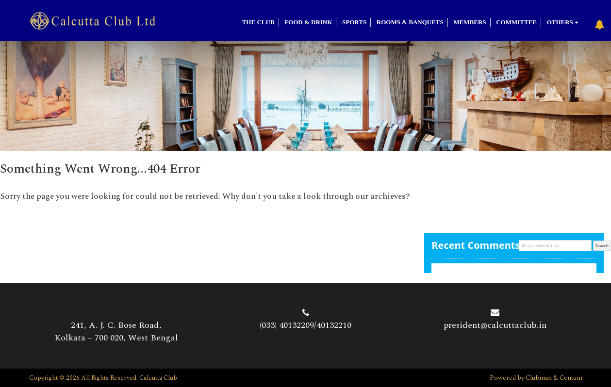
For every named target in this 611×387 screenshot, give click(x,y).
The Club (258, 22)
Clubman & (543, 378)
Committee (516, 22)
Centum (571, 378)
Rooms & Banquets (410, 22)
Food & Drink (308, 22)
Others (560, 22)
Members (469, 22)
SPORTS (354, 22)
